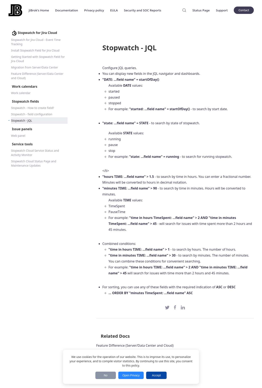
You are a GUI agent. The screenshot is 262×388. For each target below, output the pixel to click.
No (105, 375)
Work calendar (20, 93)
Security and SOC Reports (142, 10)
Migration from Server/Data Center (34, 67)
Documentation (66, 10)
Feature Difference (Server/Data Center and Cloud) (37, 76)
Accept (156, 375)
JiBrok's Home (39, 10)
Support (222, 10)
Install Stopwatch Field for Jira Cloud (35, 50)
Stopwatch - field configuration (31, 114)
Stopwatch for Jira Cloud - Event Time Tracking (36, 42)
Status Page (201, 10)
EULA (114, 10)
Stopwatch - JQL (21, 120)
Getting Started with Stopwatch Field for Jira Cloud (38, 59)
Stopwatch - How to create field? (32, 108)
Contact (243, 10)
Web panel (18, 136)
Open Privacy (131, 375)
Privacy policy (94, 10)
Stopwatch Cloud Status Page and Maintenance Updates (33, 163)
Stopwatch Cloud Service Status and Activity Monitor (35, 153)
